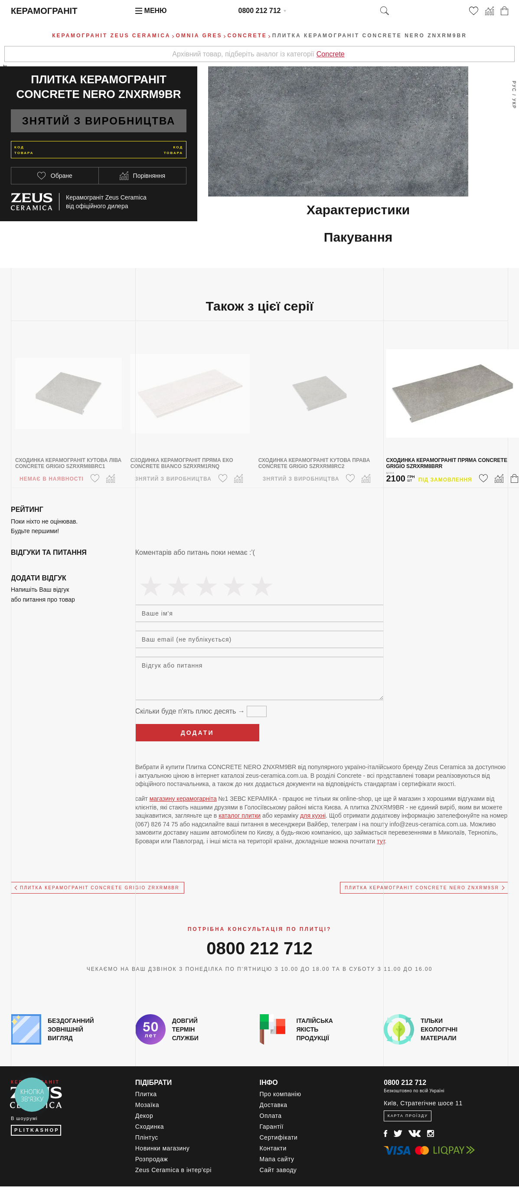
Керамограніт (44, 11)
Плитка (146, 1094)
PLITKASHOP (36, 1130)
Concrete (331, 54)
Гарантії (272, 1126)
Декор (144, 1115)
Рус (513, 86)
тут (381, 841)
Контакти (273, 1148)
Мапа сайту (277, 1159)
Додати (197, 732)
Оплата (271, 1115)
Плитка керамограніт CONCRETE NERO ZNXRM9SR (422, 887)
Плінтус (146, 1137)
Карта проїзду (408, 1116)
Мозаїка (147, 1104)
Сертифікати (279, 1137)
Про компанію (280, 1094)
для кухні (313, 815)
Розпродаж (151, 1159)
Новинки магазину (162, 1148)
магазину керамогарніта (183, 798)
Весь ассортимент (5, 94)
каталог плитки (240, 815)
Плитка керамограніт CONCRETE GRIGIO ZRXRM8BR (100, 887)
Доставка (273, 1104)
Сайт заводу (278, 1169)
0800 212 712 (259, 10)
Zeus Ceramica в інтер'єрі (173, 1169)
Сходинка (149, 1126)
